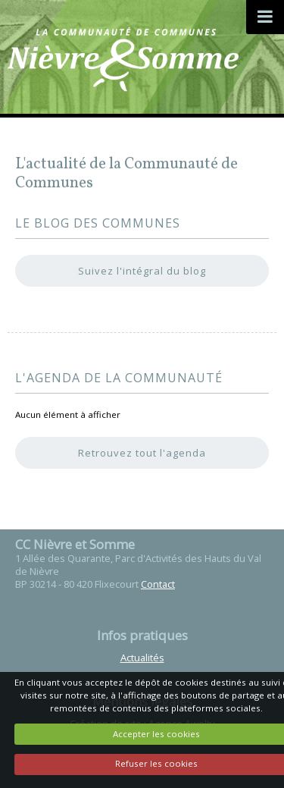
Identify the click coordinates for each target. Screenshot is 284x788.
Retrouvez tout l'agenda (142, 453)
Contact (158, 584)
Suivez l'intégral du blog (142, 271)
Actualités (142, 657)
